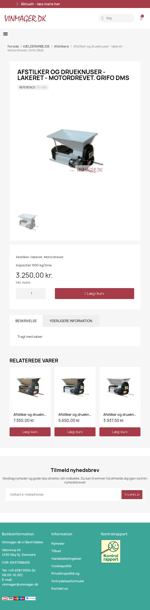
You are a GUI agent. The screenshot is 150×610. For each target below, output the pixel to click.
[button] (94, 293)
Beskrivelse (26, 321)
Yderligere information (71, 321)
